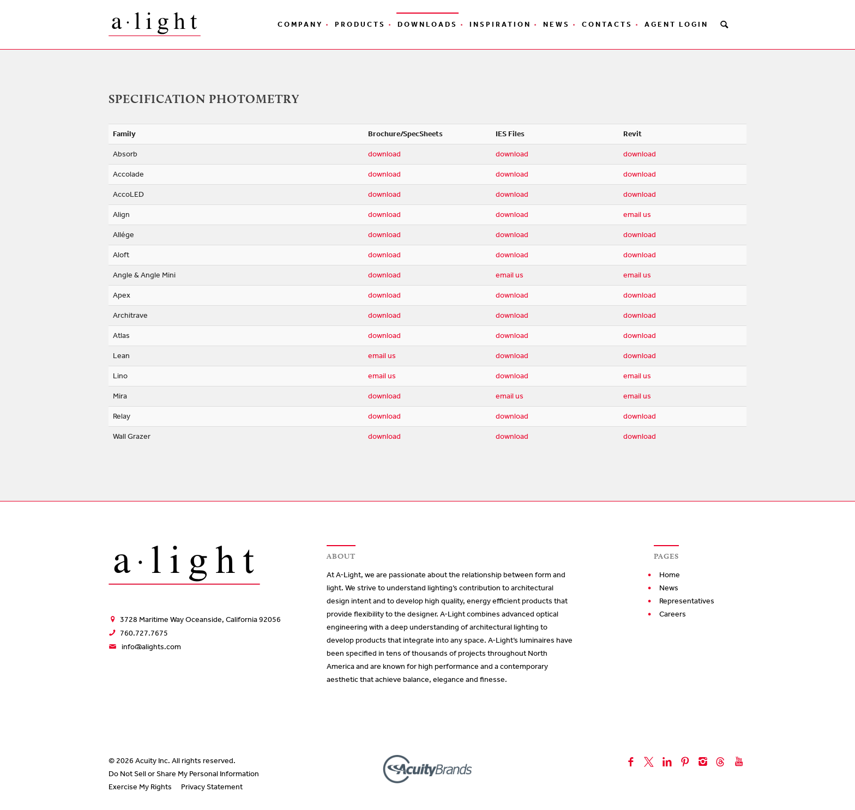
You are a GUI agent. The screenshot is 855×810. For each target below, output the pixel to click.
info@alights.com (151, 646)
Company (300, 24)
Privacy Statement (212, 786)
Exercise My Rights (140, 786)
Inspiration (500, 24)
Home (669, 574)
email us (637, 214)
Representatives (686, 601)
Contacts (607, 24)
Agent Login (676, 24)
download (384, 154)
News (556, 24)
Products (360, 24)
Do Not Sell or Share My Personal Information (184, 773)
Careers (672, 614)
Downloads (427, 24)
